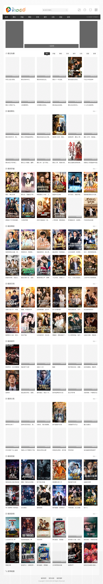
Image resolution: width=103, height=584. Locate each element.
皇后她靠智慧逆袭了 (90, 450)
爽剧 (29, 17)
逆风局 (8, 392)
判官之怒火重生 (10, 79)
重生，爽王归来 (10, 194)
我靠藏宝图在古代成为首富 (92, 194)
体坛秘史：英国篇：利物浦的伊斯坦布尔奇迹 (66, 539)
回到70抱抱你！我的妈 (44, 220)
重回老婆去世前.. (73, 79)
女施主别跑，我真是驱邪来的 (92, 335)
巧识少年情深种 (88, 79)
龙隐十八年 (40, 367)
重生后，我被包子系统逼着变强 (30, 194)
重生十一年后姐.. (57, 79)
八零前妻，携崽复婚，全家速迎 (61, 220)
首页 (6, 17)
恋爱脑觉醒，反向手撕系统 (45, 309)
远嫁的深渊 (87, 482)
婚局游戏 (39, 507)
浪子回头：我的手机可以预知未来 (78, 194)
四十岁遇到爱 (56, 309)
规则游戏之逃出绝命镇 (12, 482)
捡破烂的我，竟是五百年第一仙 (15, 277)
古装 (53, 17)
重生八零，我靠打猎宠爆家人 (61, 162)
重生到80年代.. (25, 79)
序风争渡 (71, 450)
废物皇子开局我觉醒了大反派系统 (16, 220)
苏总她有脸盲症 (88, 309)
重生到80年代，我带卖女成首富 (15, 137)
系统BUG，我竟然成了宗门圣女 (30, 252)
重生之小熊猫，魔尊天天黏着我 (30, 162)
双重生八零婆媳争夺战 (90, 162)
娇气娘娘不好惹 (57, 424)
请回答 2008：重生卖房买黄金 (61, 137)
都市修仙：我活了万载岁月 (45, 392)
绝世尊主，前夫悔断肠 (12, 367)
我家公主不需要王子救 (28, 450)
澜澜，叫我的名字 (26, 309)
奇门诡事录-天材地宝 (12, 507)
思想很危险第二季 (26, 539)
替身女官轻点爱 (41, 450)
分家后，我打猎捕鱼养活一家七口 (47, 424)
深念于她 (24, 335)
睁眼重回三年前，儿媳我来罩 (46, 194)
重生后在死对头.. (73, 105)
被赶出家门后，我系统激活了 (30, 277)
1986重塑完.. (25, 105)
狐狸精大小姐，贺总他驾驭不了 (15, 335)
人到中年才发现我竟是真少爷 (92, 277)
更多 (95, 111)
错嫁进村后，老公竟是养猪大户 (46, 252)
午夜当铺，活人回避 (74, 507)
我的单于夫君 (25, 367)
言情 (37, 17)
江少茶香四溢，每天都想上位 (77, 335)
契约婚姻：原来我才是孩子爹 (61, 507)
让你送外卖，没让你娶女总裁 (46, 335)
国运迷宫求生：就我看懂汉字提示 (31, 392)
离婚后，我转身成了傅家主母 (61, 335)
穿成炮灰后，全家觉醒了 (75, 220)
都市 (45, 17)
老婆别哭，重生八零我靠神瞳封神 (78, 137)
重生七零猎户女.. (11, 105)
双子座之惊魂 (41, 482)
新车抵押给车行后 (57, 392)
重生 (14, 17)
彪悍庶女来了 (10, 424)
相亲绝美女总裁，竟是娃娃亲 (14, 252)
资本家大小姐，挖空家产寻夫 (77, 539)
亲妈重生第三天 (57, 482)
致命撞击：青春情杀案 (90, 539)
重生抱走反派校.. (57, 105)
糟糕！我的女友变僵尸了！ (29, 482)
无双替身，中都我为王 (90, 392)
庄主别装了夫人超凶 (12, 450)
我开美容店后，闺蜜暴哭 (75, 367)
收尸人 (86, 507)
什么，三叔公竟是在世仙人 (76, 277)
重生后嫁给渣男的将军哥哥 (76, 162)
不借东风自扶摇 (88, 220)
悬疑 (60, 17)
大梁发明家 (24, 220)
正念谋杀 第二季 (10, 539)
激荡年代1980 (56, 194)
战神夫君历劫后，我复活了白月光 (31, 424)
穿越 (22, 17)
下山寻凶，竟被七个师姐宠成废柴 (62, 277)
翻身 (53, 367)
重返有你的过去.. (42, 79)
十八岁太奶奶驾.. (89, 105)
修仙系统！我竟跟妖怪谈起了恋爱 (62, 252)
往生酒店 (24, 507)
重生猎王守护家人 (11, 162)
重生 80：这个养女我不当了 (45, 162)
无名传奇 (39, 539)
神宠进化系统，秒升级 (59, 450)
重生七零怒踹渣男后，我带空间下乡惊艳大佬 (34, 137)
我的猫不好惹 (72, 482)
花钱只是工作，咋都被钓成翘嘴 (15, 309)
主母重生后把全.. (42, 105)
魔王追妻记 (87, 424)
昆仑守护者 (71, 392)
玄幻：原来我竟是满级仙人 (92, 252)
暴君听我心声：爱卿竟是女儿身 (46, 277)
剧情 (68, 17)
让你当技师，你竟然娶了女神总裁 (78, 252)
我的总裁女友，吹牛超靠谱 (76, 309)
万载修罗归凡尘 (73, 424)
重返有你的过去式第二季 (44, 137)
